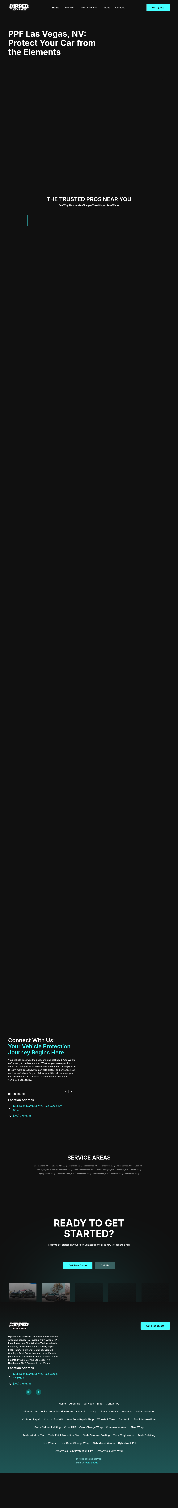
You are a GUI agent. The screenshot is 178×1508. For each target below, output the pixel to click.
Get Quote (158, 7)
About (106, 7)
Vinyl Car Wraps (109, 1432)
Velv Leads (91, 1483)
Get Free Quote (78, 1286)
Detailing (127, 1432)
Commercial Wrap (116, 1447)
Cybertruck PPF (127, 1463)
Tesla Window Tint (34, 1455)
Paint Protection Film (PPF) (57, 1432)
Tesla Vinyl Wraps (123, 1455)
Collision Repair (31, 1440)
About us (74, 1424)
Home (55, 7)
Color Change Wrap (91, 1447)
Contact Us (112, 1424)
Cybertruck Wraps (104, 1463)
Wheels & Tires (106, 1440)
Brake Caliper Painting (47, 1447)
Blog (99, 1424)
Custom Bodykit (53, 1440)
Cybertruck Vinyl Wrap (109, 1471)
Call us (105, 1286)
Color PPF (70, 1447)
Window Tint (30, 1432)
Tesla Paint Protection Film (63, 1455)
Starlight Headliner (145, 1440)
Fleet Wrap (137, 1447)
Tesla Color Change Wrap (74, 1463)
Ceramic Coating (86, 1432)
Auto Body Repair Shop (80, 1440)
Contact (120, 7)
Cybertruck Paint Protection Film (74, 1471)
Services (88, 1424)
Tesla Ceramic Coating (96, 1455)
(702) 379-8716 (22, 1136)
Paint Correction (145, 1432)
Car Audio (124, 1440)
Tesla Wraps (48, 1463)
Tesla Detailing (146, 1455)
